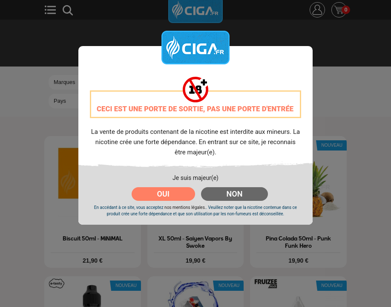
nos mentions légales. (185, 207)
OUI (163, 193)
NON (235, 193)
